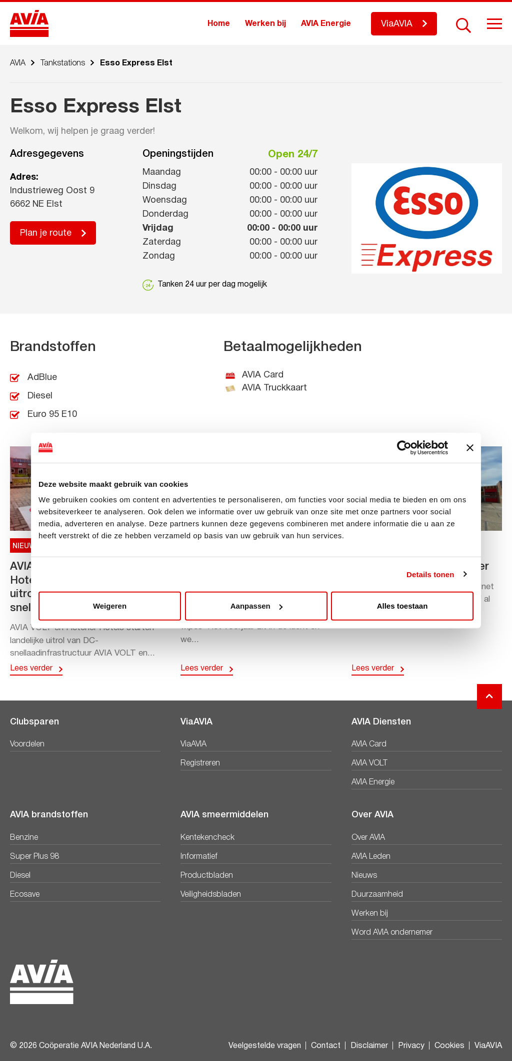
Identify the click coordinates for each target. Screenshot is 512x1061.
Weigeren (109, 606)
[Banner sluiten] (470, 447)
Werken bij (265, 23)
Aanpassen (256, 606)
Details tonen (430, 574)
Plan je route (46, 233)
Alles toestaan (402, 606)
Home (219, 23)
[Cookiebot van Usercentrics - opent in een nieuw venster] (404, 447)
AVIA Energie (326, 23)
